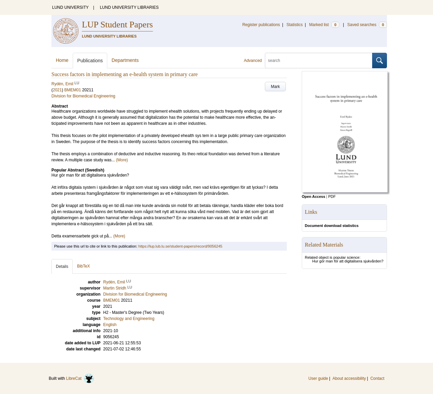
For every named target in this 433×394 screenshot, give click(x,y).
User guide (318, 378)
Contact (377, 378)
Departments (125, 60)
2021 (57, 90)
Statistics (295, 24)
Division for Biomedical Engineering (83, 96)
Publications (90, 60)
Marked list (324, 24)
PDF (332, 196)
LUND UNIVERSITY (70, 7)
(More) (122, 160)
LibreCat (80, 378)
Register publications (261, 24)
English (109, 324)
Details (62, 266)
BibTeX (83, 266)
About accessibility (349, 378)
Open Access (313, 196)
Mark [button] (275, 86)
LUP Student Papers (117, 24)
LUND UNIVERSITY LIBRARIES (129, 7)
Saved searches (367, 24)
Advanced (253, 60)
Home (62, 60)
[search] (318, 60)
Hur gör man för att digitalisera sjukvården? (347, 261)
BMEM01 (72, 90)
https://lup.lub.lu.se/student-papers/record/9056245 (180, 246)
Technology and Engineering (128, 318)
